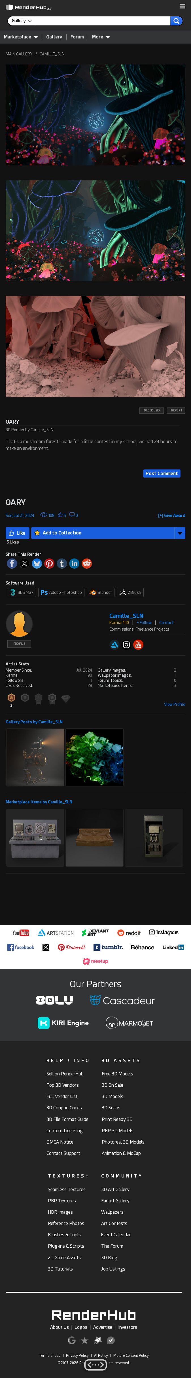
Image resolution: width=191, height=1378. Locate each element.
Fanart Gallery (115, 1201)
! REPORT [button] (176, 410)
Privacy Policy (77, 1356)
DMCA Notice (59, 1142)
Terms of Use (50, 1356)
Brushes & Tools (64, 1234)
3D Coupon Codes (64, 1107)
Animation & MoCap (121, 1153)
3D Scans (111, 1107)
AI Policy (101, 1356)
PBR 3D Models (117, 1130)
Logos (81, 1327)
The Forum (112, 1246)
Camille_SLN (126, 616)
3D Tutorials (60, 1269)
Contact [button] (166, 622)
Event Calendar (116, 1234)
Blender (100, 592)
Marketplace (21, 37)
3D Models (112, 1096)
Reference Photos (66, 1223)
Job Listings (113, 1269)
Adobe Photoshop (61, 592)
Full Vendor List (62, 1096)
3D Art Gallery (115, 1189)
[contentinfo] (24, 20)
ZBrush (130, 592)
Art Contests (114, 1223)
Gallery (54, 37)
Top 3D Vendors (62, 1085)
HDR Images (60, 1212)
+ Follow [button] (144, 622)
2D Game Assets (64, 1257)
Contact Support (63, 1153)
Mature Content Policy (131, 1356)
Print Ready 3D (117, 1119)
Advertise (102, 1327)
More (101, 37)
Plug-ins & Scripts (66, 1246)
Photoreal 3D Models (123, 1142)
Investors (127, 1327)
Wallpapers (112, 1212)
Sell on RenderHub (65, 1074)
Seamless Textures (67, 1189)
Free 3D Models (117, 1074)
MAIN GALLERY (19, 54)
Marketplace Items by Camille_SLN (39, 802)
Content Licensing (64, 1130)
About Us (59, 1327)
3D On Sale (112, 1085)
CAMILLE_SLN (52, 54)
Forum (77, 37)
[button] (182, 6)
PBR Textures (62, 1201)
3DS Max (21, 592)
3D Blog (109, 1257)
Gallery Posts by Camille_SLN (34, 722)
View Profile (174, 704)
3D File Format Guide (67, 1119)
